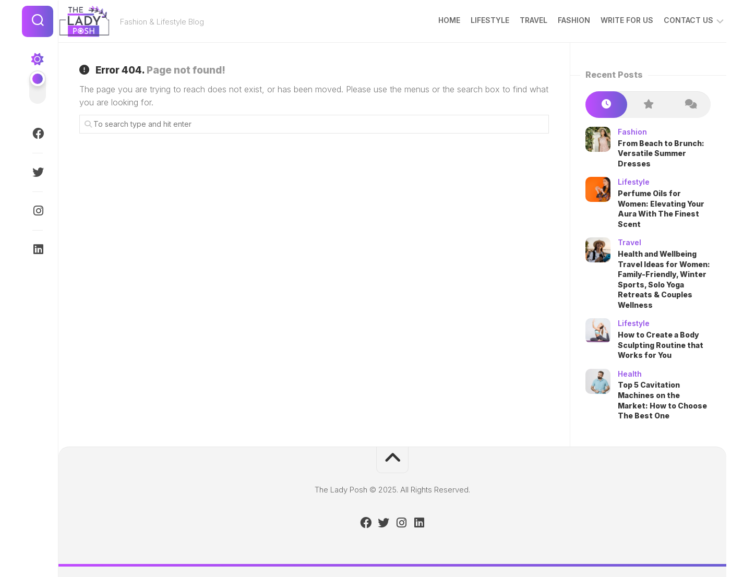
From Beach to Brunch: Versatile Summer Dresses (661, 153)
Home (429, 20)
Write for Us (606, 20)
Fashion (553, 20)
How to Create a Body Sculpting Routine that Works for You (660, 344)
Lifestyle (469, 20)
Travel (513, 20)
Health (630, 373)
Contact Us (668, 20)
